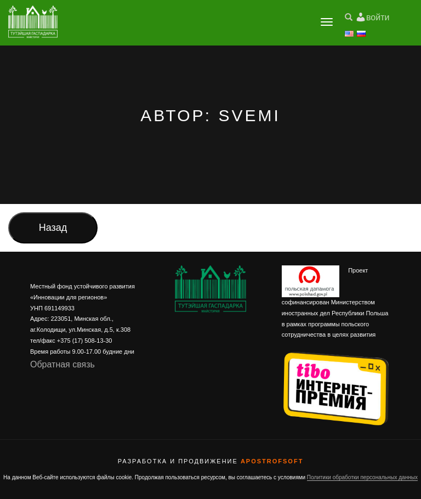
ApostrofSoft (272, 461)
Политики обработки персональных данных (362, 477)
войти (377, 17)
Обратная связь (62, 364)
